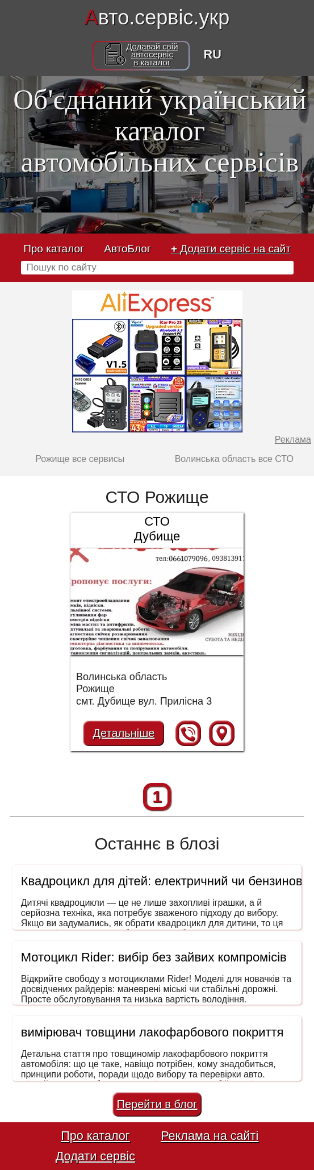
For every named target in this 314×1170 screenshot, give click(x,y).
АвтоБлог (127, 249)
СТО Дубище (157, 528)
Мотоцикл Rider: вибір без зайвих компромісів (154, 957)
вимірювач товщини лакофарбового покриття (152, 1032)
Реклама (293, 439)
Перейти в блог (157, 1104)
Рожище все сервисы (79, 459)
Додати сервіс (95, 1156)
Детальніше (124, 733)
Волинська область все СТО (234, 459)
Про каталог (53, 249)
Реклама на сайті (209, 1136)
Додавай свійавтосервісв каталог (152, 54)
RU (212, 54)
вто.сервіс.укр (157, 17)
